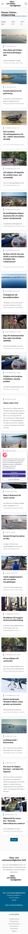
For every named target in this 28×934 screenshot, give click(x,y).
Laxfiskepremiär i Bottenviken (10, 741)
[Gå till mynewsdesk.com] (14, 914)
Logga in (14, 931)
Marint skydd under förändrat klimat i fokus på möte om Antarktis (13, 701)
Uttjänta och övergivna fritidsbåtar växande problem (12, 378)
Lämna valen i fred (10, 403)
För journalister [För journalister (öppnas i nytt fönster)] (14, 926)
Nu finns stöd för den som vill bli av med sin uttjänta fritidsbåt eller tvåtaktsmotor (13, 258)
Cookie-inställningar (14, 479)
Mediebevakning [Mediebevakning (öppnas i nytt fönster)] (14, 919)
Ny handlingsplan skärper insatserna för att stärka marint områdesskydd (13, 215)
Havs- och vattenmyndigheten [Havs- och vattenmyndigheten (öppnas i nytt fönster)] (14, 905)
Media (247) (13, 23)
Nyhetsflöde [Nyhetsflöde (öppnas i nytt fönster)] (14, 928)
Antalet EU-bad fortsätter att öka (14, 537)
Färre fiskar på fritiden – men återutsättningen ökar (13, 52)
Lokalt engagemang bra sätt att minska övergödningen (12, 579)
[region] (14, 467)
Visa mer (14, 839)
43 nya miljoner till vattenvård (11, 659)
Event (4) (22, 23)
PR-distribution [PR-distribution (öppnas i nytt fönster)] (14, 921)
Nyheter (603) (3, 23)
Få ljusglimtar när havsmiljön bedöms (11, 296)
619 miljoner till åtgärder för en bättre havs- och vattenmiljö (13, 175)
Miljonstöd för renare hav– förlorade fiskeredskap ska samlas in (14, 820)
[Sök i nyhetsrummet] (26, 4)
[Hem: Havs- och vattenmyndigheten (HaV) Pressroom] (13, 4)
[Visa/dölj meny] (2, 3)
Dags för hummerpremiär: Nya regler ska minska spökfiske (13, 338)
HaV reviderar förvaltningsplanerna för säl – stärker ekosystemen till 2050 (14, 135)
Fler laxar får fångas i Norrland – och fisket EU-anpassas (13, 769)
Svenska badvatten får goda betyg (12, 92)
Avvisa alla (14, 472)
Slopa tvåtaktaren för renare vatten (12, 496)
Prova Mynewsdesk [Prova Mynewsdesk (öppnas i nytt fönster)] (14, 924)
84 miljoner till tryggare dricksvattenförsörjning (13, 618)
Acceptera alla (14, 475)
